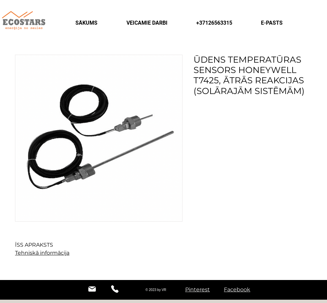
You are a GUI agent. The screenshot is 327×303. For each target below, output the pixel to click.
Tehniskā (27, 253)
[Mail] (92, 289)
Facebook (237, 289)
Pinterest (197, 289)
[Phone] (114, 289)
